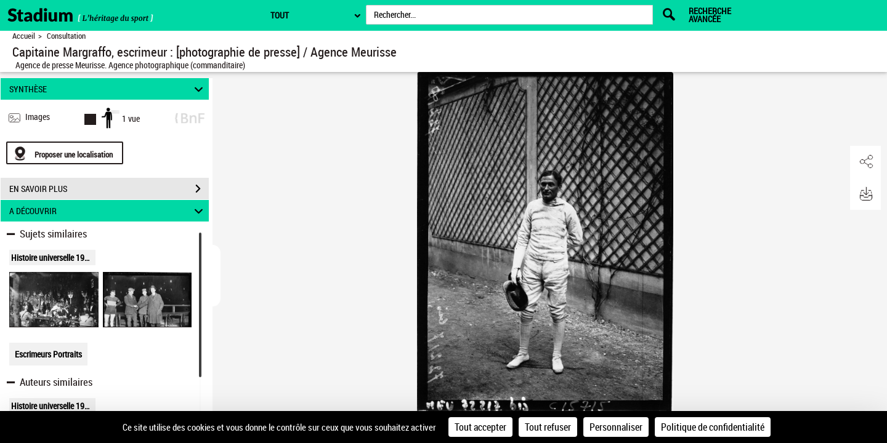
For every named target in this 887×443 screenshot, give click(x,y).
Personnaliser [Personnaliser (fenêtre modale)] (615, 427)
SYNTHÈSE (108, 89)
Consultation (66, 36)
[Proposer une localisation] (64, 153)
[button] (865, 162)
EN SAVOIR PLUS (109, 189)
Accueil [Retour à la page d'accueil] (23, 36)
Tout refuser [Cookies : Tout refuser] (548, 427)
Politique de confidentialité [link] (712, 427)
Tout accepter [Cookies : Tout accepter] (480, 427)
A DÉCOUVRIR (108, 211)
